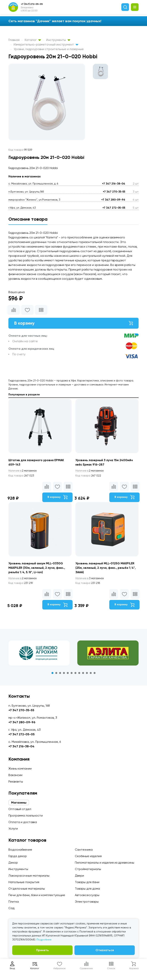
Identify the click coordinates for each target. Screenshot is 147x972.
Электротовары (87, 901)
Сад (11, 908)
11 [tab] (91, 674)
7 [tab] (75, 674)
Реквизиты (15, 781)
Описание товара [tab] (27, 219)
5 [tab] (68, 674)
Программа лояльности (25, 815)
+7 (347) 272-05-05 (32, 4)
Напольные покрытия (23, 882)
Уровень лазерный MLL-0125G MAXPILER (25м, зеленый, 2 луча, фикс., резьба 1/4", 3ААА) (106, 568)
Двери (79, 875)
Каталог (33, 40)
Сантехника (84, 849)
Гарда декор (17, 856)
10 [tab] (87, 674)
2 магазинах (23, 471)
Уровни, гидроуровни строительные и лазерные (49, 49)
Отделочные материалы (26, 888)
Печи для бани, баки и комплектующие (36, 895)
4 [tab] (64, 674)
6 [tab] (72, 674)
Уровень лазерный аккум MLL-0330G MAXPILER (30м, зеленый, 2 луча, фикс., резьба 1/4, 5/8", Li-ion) (37, 568)
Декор (13, 862)
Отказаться (105, 950)
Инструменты (58, 40)
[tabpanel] (39, 654)
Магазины (18, 802)
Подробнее (44, 939)
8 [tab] (79, 674)
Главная (14, 40)
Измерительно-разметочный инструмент (46, 44)
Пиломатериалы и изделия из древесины (104, 862)
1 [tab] (52, 674)
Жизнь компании (20, 768)
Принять (42, 950)
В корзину (73, 323)
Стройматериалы (88, 869)
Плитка (13, 901)
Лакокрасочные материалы (28, 875)
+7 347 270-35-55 (114, 191)
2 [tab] (56, 674)
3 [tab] (60, 674)
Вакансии (15, 775)
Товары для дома (87, 888)
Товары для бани (87, 882)
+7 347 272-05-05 (113, 207)
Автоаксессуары (87, 895)
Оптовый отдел (19, 809)
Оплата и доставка (22, 822)
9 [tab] (83, 674)
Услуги (13, 828)
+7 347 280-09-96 (113, 199)
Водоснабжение (20, 849)
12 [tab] (95, 674)
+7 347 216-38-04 (113, 183)
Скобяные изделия (88, 856)
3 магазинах (90, 579)
